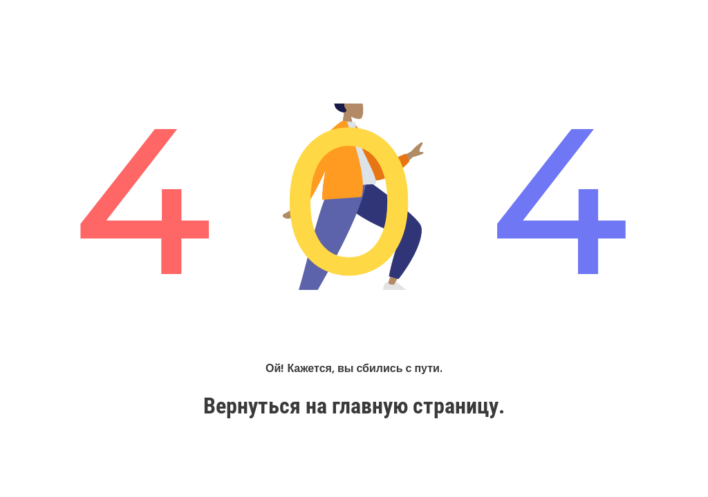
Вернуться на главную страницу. (354, 406)
